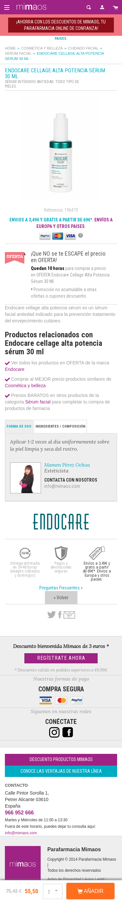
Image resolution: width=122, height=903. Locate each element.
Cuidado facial (83, 48)
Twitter (51, 615)
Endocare (14, 369)
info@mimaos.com (62, 486)
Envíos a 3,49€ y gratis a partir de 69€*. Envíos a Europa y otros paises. (97, 571)
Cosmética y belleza (42, 48)
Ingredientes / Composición (60, 426)
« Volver (61, 597)
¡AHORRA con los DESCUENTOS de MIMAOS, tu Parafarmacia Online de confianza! (61, 25)
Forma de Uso (19, 426)
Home (10, 48)
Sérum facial (18, 53)
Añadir (90, 891)
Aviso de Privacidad (64, 879)
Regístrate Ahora (61, 658)
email (69, 615)
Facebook (59, 615)
